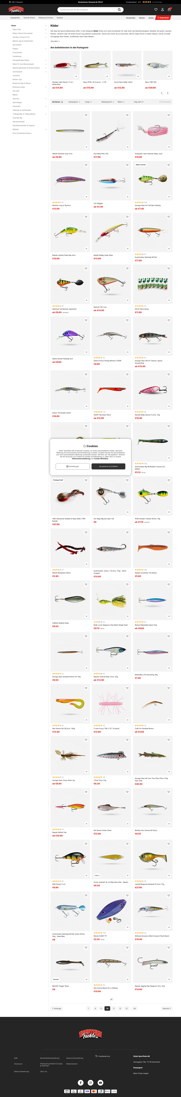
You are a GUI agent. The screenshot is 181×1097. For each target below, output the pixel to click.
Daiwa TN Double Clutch (61, 413)
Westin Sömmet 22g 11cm (62, 154)
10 (107, 1008)
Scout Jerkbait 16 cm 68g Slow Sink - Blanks (111, 882)
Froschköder (17, 52)
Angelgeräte (15, 18)
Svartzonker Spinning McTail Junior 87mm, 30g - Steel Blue (68, 935)
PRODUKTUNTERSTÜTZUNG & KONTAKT (51, 1065)
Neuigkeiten (130, 18)
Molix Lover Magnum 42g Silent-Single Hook (111, 625)
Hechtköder (17, 45)
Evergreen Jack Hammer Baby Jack (148, 154)
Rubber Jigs (17, 79)
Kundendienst (131, 2)
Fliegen (28, 49)
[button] (155, 2)
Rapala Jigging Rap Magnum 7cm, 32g (150, 986)
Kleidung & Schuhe (46, 18)
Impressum (18, 1064)
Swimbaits (28, 106)
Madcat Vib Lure (100, 307)
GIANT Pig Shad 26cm (102, 415)
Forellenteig (17, 56)
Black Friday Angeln (141, 1073)
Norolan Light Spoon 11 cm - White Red (63, 83)
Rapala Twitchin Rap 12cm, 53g (106, 677)
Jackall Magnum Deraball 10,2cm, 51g (149, 884)
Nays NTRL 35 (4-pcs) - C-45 (94, 82)
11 (114, 1008)
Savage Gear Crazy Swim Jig (63, 780)
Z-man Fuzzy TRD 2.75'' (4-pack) (106, 728)
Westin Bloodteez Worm (61, 573)
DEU (17, 2)
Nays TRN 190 (150, 82)
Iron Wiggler (98, 203)
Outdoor (60, 18)
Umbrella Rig (17, 118)
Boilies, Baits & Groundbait (28, 33)
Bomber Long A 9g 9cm (61, 205)
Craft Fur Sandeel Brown (144, 728)
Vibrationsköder (19, 122)
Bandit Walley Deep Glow (103, 255)
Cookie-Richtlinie (101, 459)
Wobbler (28, 129)
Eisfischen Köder (28, 87)
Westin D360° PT (100, 936)
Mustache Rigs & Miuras (22, 83)
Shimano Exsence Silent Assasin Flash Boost (152, 936)
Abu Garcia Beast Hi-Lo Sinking (106, 988)
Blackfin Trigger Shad (60, 986)
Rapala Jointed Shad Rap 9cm (63, 255)
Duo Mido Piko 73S (101, 154)
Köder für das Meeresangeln (28, 64)
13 (127, 1008)
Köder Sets (28, 29)
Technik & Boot (29, 18)
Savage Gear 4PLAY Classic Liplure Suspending (148, 362)
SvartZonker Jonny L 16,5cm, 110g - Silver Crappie (110, 572)
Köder (27, 26)
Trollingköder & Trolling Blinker (28, 114)
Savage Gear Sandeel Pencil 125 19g (66, 677)
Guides (151, 18)
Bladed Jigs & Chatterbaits (23, 41)
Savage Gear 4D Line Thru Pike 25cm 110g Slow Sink (151, 779)
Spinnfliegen (17, 102)
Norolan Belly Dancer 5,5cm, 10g (147, 415)
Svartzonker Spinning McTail (146, 257)
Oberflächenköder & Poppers (24, 125)
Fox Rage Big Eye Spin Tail (104, 519)
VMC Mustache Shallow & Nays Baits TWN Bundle (68, 520)
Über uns (43, 1071)
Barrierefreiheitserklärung (49, 1058)
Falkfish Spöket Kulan (60, 623)
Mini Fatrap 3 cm (58, 884)
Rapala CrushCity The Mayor (146, 573)
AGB (15, 1058)
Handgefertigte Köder (28, 60)
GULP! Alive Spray (142, 309)
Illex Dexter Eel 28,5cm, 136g (63, 728)
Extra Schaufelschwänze (22, 133)
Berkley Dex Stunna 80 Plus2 (146, 830)
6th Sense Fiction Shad (102, 830)
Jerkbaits (16, 75)
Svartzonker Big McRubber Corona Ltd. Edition (150, 468)
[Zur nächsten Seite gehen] (166, 1008)
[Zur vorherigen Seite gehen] (56, 1008)
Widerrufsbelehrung (21, 1071)
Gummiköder (28, 72)
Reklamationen (71, 1064)
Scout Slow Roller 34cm (123, 82)
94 (135, 1008)
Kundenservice (104, 1056)
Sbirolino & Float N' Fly (28, 37)
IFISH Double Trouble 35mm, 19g (147, 519)
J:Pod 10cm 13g (100, 780)
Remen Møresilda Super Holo (146, 625)
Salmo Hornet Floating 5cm (62, 359)
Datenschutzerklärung (74, 1058)
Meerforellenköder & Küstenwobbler (28, 68)
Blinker (15, 95)
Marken (142, 18)
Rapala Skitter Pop (59, 832)
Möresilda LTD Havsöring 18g (146, 675)
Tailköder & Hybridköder (22, 110)
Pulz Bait (16, 91)
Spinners (28, 99)
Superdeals (163, 18)
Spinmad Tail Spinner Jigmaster (64, 309)
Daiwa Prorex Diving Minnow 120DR (107, 361)
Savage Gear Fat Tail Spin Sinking (148, 205)
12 (120, 1008)
